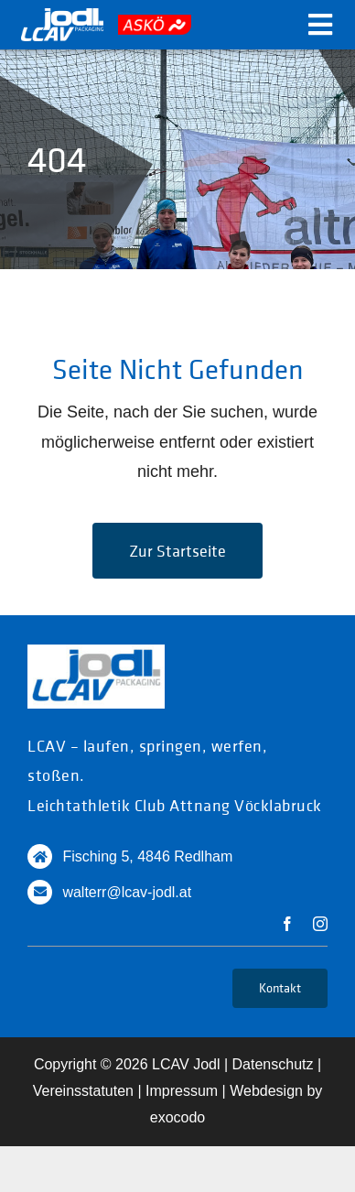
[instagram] (320, 923)
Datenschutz (273, 1064)
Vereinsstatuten (83, 1091)
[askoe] (154, 23)
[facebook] (287, 923)
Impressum (181, 1091)
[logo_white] (62, 16)
